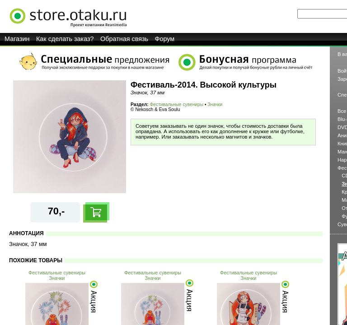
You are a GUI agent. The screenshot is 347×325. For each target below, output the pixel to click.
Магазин (17, 38)
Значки (214, 104)
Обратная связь (124, 38)
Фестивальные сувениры (177, 104)
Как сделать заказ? (65, 38)
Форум (165, 38)
